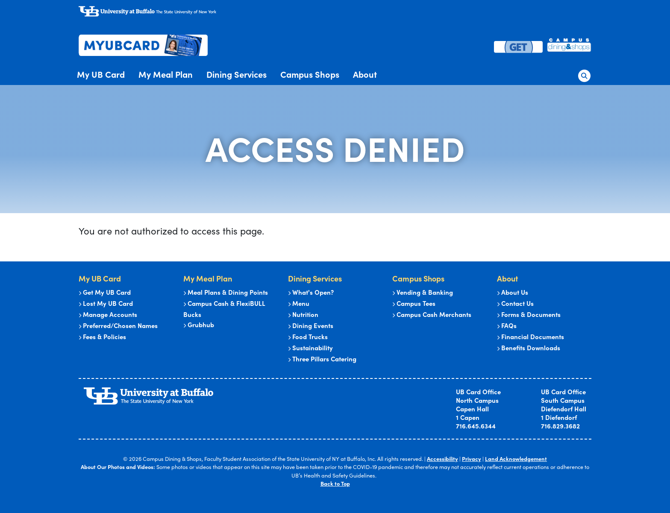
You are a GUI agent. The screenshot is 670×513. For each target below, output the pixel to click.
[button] (584, 73)
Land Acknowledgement (516, 458)
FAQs (507, 325)
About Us (512, 291)
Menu (298, 303)
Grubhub (198, 324)
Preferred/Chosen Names (118, 325)
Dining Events (310, 325)
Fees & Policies (102, 336)
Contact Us (515, 303)
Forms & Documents (529, 314)
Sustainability (310, 347)
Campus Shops (309, 74)
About (365, 74)
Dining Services (236, 74)
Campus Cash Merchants (431, 314)
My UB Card (101, 74)
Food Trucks (308, 336)
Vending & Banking (422, 291)
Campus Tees (413, 303)
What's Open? (311, 291)
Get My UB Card (105, 291)
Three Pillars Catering (322, 358)
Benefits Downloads (528, 347)
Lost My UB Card (106, 303)
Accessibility (443, 458)
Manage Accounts (108, 314)
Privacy (472, 458)
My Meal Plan (165, 74)
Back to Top (335, 483)
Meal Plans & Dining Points (225, 291)
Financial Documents (530, 336)
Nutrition (303, 314)
